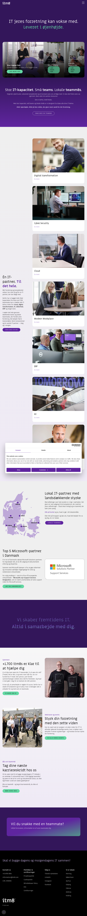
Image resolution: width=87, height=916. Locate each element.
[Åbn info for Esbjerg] (6, 525)
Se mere (36, 179)
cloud (16, 305)
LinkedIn (48, 877)
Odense (68, 888)
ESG (25, 887)
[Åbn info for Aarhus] (19, 516)
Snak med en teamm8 (43, 113)
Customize (43, 470)
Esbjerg (68, 885)
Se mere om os (10, 693)
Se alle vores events (55, 738)
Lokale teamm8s (54, 523)
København (70, 877)
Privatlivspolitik (29, 876)
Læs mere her (14, 71)
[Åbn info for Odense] (21, 526)
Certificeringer (28, 891)
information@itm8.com (10, 877)
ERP (4, 309)
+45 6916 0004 (7, 874)
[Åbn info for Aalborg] (18, 502)
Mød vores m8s (11, 791)
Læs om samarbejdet (13, 586)
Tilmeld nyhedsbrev (51, 874)
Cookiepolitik (28, 880)
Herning (68, 874)
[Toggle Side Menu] (83, 3)
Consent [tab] (18, 450)
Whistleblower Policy (31, 883)
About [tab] (69, 450)
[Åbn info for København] (38, 523)
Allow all (68, 470)
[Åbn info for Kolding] (14, 525)
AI (14, 307)
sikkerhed (19, 307)
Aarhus (68, 881)
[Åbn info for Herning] (10, 516)
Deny (18, 470)
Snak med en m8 (11, 330)
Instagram (48, 881)
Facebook (48, 885)
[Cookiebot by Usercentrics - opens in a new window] (73, 445)
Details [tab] (43, 450)
